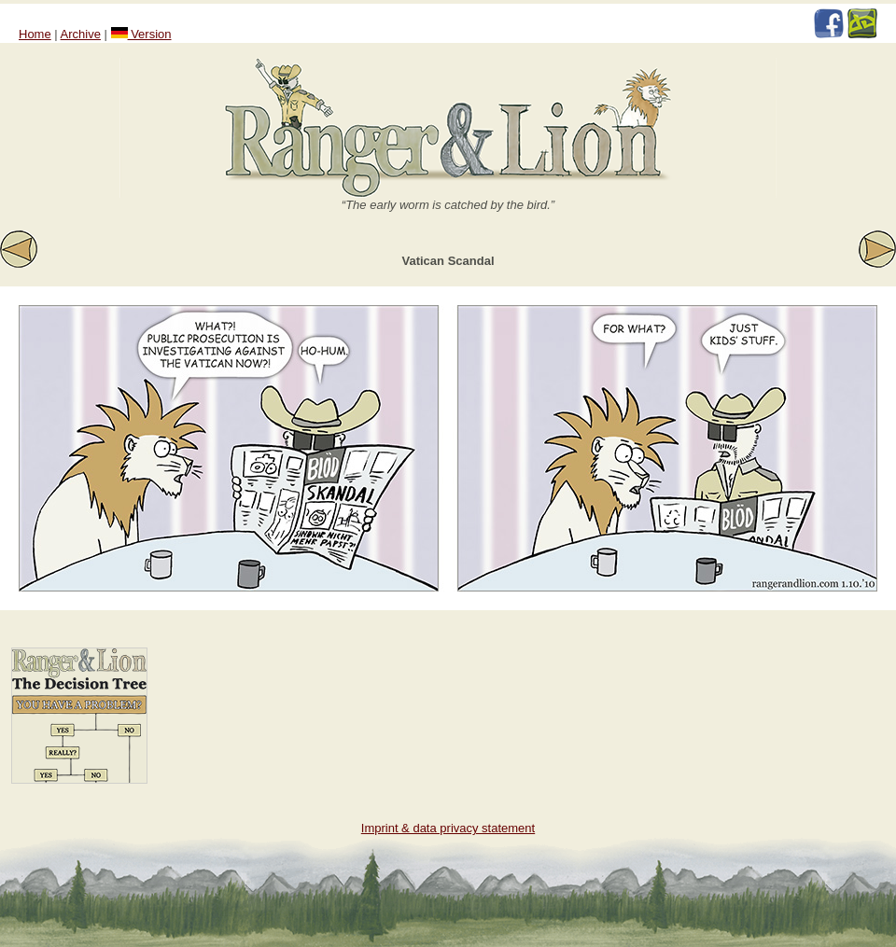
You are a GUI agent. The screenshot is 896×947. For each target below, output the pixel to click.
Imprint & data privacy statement (448, 828)
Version (141, 34)
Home (35, 34)
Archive (81, 34)
